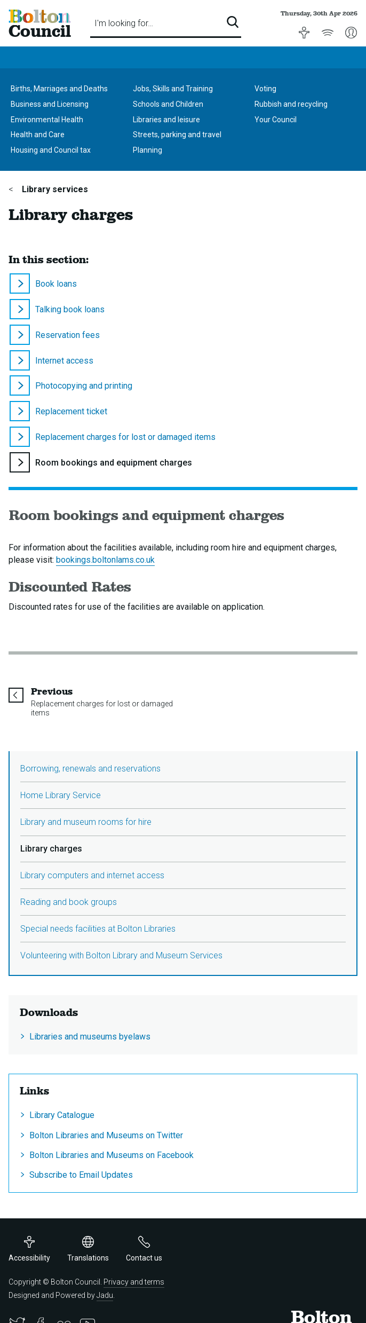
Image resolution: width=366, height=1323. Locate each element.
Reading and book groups (68, 902)
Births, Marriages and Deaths (59, 88)
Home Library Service (60, 795)
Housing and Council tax (51, 150)
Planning (147, 150)
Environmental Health (47, 119)
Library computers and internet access (92, 875)
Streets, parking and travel (177, 134)
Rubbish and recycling (291, 104)
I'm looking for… (123, 23)
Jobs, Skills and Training (173, 88)
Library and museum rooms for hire (86, 822)
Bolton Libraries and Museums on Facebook (111, 1155)
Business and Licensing (50, 104)
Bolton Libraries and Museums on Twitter (106, 1135)
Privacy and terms (134, 1282)
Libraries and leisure (166, 119)
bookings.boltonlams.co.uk (105, 560)
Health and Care (38, 134)
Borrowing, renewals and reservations (90, 768)
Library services (54, 189)
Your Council (275, 119)
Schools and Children (168, 104)
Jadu (105, 1295)
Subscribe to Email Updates (81, 1175)
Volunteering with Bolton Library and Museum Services (121, 955)
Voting (265, 88)
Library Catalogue (61, 1115)
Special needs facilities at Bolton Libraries (98, 929)
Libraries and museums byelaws (89, 1036)
